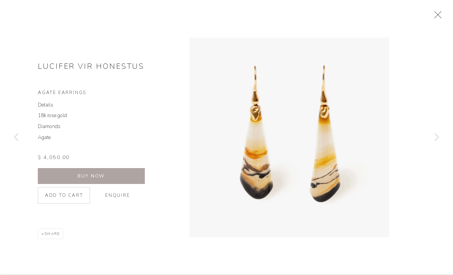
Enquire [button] (117, 199)
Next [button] (436, 137)
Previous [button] (16, 137)
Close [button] (438, 17)
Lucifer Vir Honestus (91, 70)
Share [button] (52, 237)
